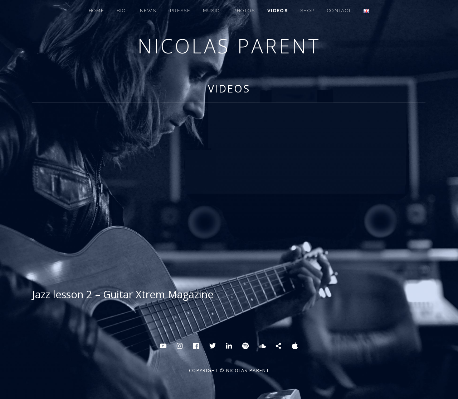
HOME (96, 10)
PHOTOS (244, 10)
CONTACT (339, 10)
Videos (277, 10)
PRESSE (180, 10)
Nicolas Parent (229, 45)
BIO (121, 10)
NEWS (148, 10)
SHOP (307, 10)
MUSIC (211, 10)
